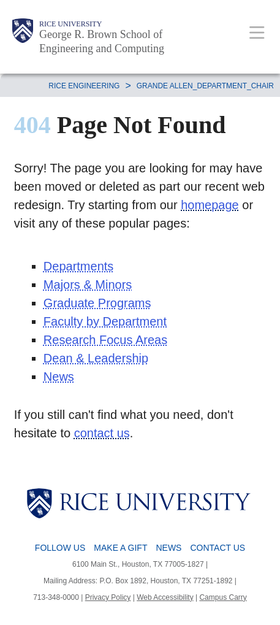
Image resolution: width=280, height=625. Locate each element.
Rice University (70, 24)
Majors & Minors (88, 284)
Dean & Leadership (96, 358)
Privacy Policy (108, 597)
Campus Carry (222, 597)
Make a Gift (120, 548)
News (59, 376)
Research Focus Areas (105, 340)
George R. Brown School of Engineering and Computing (101, 41)
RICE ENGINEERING (83, 86)
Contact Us (217, 548)
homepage (210, 205)
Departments (79, 266)
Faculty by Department (105, 321)
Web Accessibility (165, 597)
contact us (102, 433)
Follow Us (60, 548)
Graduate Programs (97, 303)
